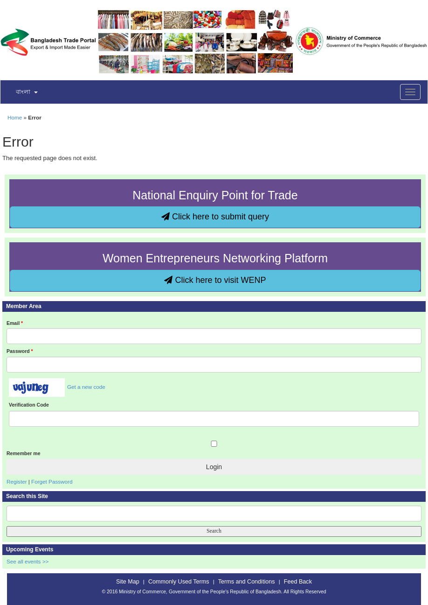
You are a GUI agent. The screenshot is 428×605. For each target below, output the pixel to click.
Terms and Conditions (246, 581)
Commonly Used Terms (178, 581)
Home (14, 117)
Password (20, 351)
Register (17, 481)
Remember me (23, 453)
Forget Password (51, 481)
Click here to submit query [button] (215, 216)
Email (15, 323)
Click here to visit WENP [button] (215, 280)
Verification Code (29, 405)
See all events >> (27, 561)
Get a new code (86, 387)
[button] (20, 92)
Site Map (127, 581)
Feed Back (298, 581)
